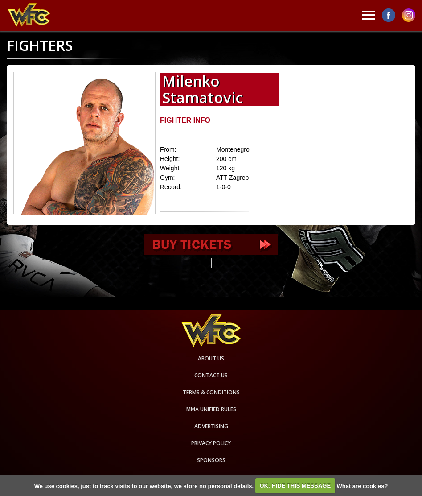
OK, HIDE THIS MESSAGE (295, 485)
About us (211, 358)
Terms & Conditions (211, 392)
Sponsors (211, 460)
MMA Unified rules (211, 409)
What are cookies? (362, 485)
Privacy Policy (211, 443)
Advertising (211, 426)
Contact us (211, 375)
